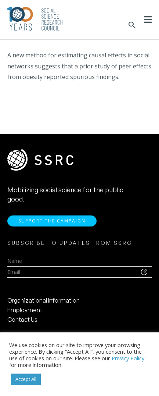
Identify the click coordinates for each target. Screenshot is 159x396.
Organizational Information (43, 300)
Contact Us (22, 319)
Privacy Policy (128, 358)
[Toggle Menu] (148, 19)
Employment (24, 310)
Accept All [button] (25, 379)
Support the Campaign (52, 221)
